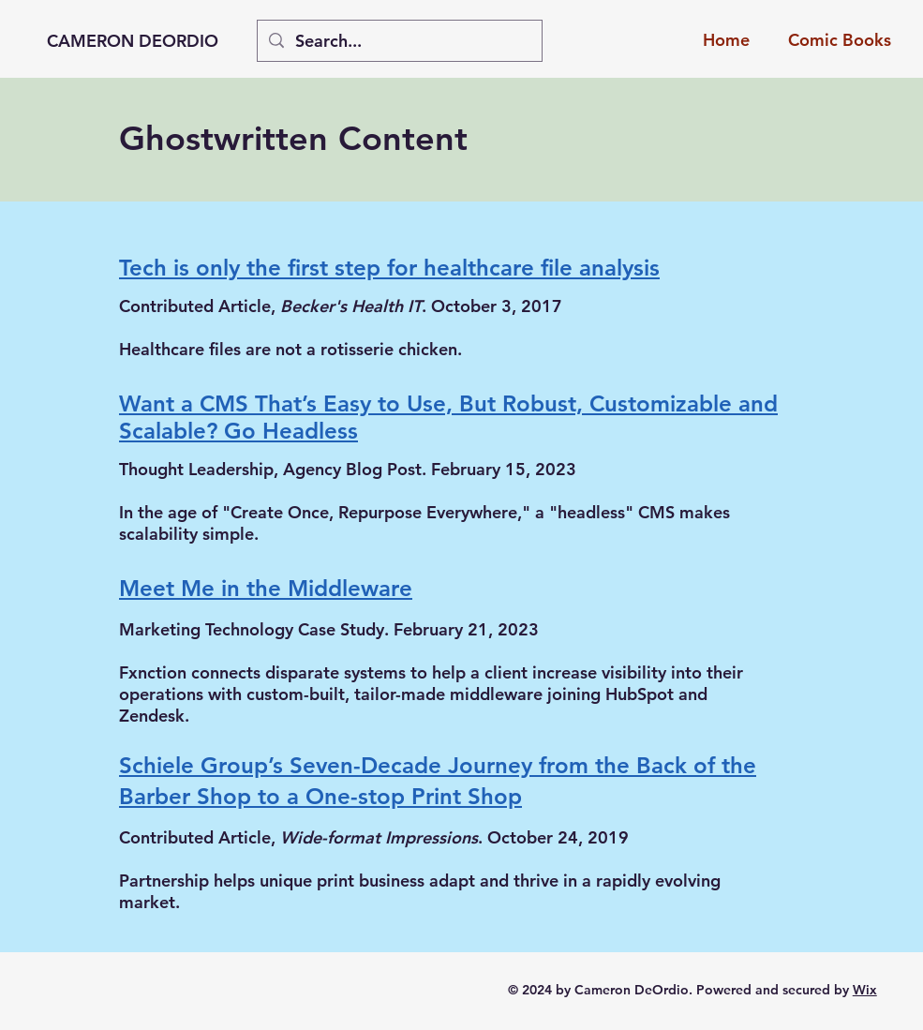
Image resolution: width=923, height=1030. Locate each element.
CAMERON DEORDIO (132, 41)
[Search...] (398, 41)
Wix (865, 989)
